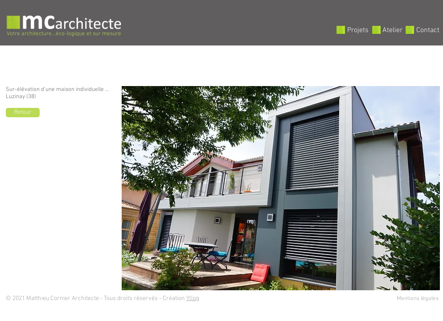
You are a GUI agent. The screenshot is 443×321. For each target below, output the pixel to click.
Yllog (192, 298)
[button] (281, 188)
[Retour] (23, 112)
